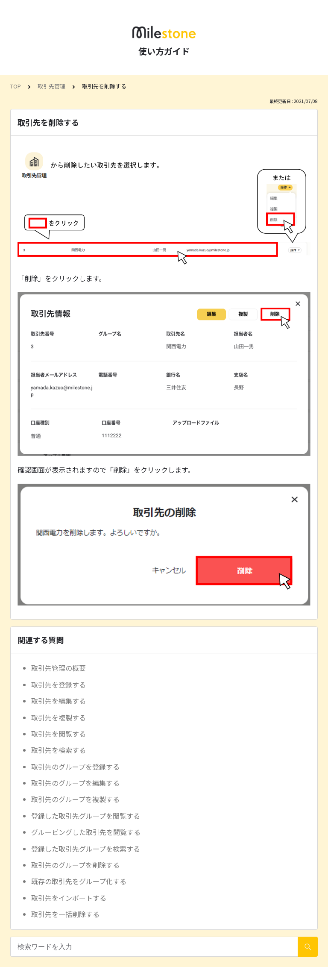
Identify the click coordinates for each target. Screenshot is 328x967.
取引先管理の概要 (58, 668)
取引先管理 (51, 86)
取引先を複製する (58, 717)
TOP (15, 86)
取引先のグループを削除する (75, 865)
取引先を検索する (58, 750)
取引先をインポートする (68, 898)
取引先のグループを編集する (75, 783)
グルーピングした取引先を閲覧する (86, 832)
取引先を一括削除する (65, 914)
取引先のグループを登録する (75, 766)
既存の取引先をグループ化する (78, 881)
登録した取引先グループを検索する (85, 849)
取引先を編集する (58, 701)
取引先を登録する (58, 684)
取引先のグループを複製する (75, 799)
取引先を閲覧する (58, 734)
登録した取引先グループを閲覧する (85, 816)
